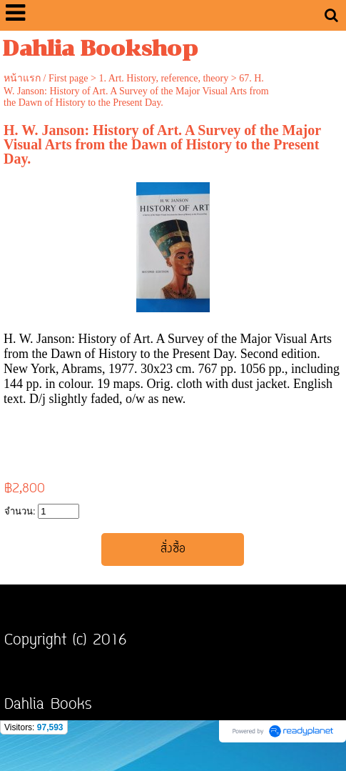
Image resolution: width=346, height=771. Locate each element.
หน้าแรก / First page (46, 78)
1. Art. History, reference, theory (163, 78)
